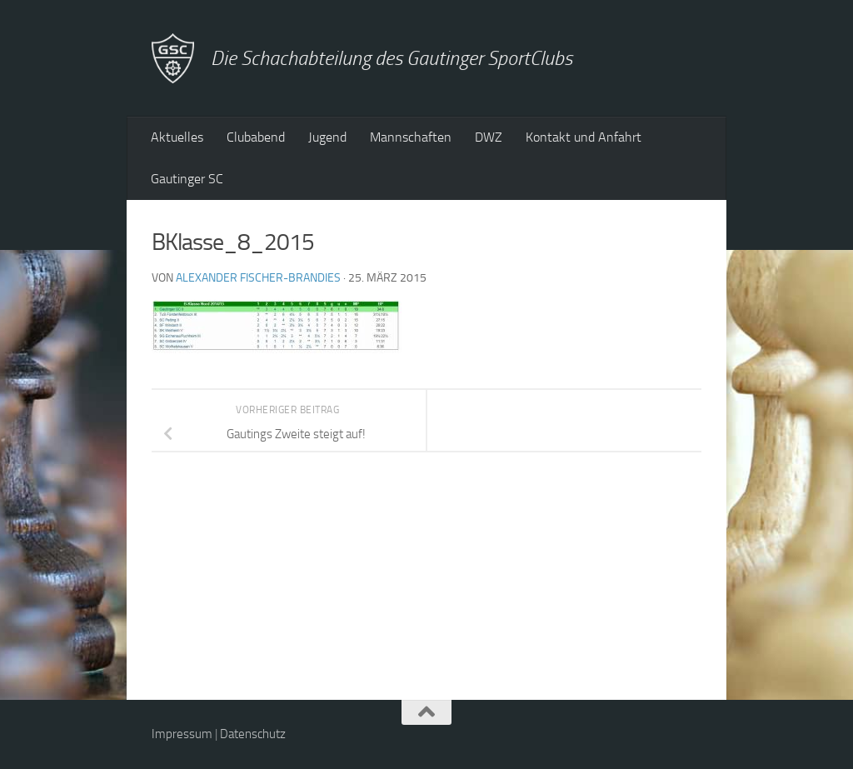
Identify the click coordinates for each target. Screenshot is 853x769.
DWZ (488, 137)
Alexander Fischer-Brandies (258, 278)
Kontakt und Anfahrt (583, 137)
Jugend (327, 137)
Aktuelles (177, 137)
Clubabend (256, 137)
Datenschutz (253, 734)
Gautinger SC (187, 179)
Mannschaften (410, 137)
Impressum (182, 734)
